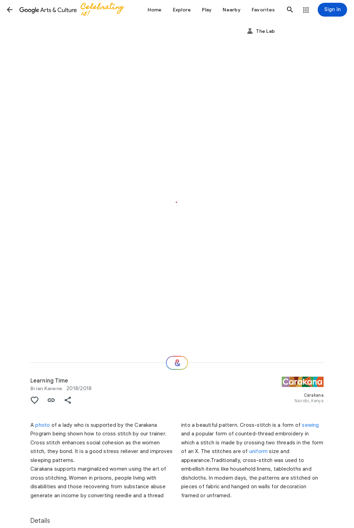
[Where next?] (177, 363)
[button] (9, 9)
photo (42, 425)
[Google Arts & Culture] (74, 9)
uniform (258, 451)
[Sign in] (332, 10)
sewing (310, 425)
